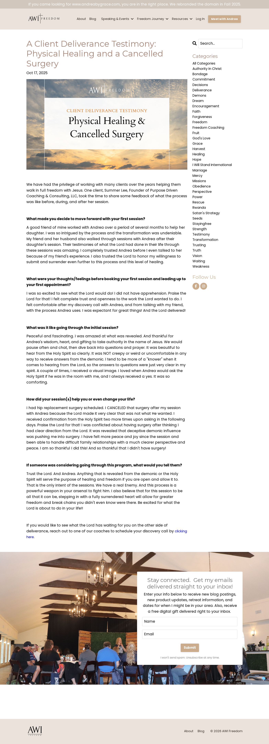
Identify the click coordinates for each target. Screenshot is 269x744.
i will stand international (215, 173)
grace (198, 150)
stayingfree (202, 236)
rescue (199, 213)
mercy (198, 184)
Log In (200, 19)
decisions (200, 86)
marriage (200, 179)
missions (200, 190)
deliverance (203, 92)
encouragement (207, 109)
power (198, 207)
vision (197, 271)
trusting (199, 259)
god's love (202, 144)
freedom (200, 127)
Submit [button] (190, 648)
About (81, 19)
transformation (206, 253)
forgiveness (203, 121)
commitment (204, 81)
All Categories (205, 63)
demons (200, 98)
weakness (201, 282)
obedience (202, 196)
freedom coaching (210, 132)
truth (197, 265)
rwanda (200, 219)
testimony (201, 248)
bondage (200, 75)
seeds (197, 230)
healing (199, 161)
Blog (92, 19)
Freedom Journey (152, 19)
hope (197, 167)
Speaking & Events (117, 19)
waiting (199, 277)
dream (198, 104)
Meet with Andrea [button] (224, 19)
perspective (203, 202)
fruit (196, 138)
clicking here (37, 536)
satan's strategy (207, 225)
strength (200, 242)
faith (196, 115)
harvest (199, 155)
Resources (182, 19)
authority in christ (208, 69)
